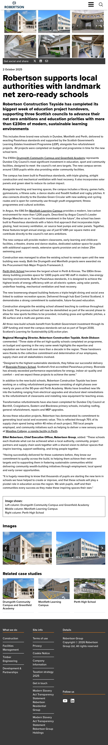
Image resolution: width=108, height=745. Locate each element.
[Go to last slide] (6, 548)
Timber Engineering (10, 659)
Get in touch (40, 683)
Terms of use (40, 638)
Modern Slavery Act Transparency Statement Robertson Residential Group (43, 700)
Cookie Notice (41, 653)
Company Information (39, 662)
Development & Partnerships (12, 670)
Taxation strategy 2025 (43, 674)
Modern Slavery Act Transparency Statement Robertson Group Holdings (43, 725)
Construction (10, 638)
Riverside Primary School (21, 367)
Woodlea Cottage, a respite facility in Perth (31, 431)
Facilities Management (11, 648)
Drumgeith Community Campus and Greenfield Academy (51, 158)
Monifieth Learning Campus (45, 211)
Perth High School (14, 271)
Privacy (37, 646)
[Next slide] (102, 548)
